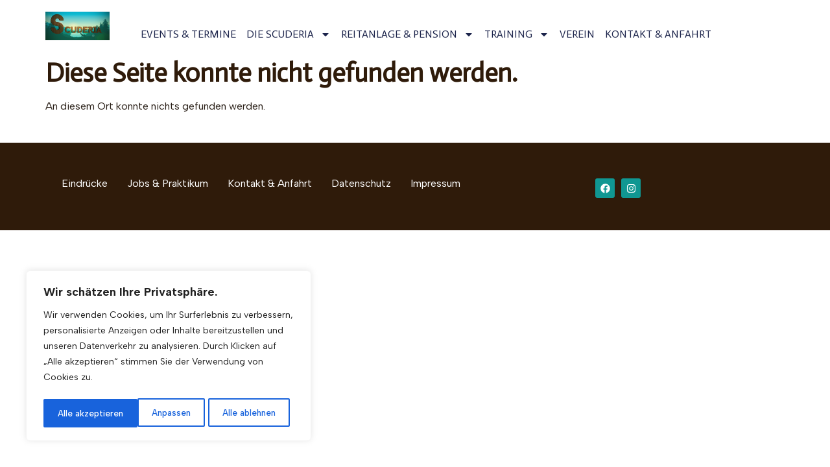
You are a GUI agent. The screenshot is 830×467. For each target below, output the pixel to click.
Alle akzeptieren (247, 412)
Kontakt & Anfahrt (270, 183)
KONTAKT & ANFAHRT (658, 34)
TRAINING (516, 34)
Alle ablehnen (155, 412)
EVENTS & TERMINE (188, 34)
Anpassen (76, 412)
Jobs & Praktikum (167, 183)
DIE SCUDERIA (288, 34)
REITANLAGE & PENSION (407, 34)
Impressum (435, 183)
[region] (168, 357)
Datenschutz (361, 183)
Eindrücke (85, 183)
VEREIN (577, 34)
